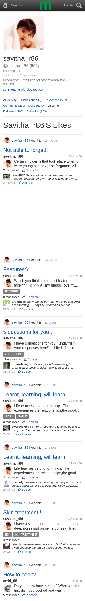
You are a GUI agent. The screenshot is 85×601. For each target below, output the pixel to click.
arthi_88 (10, 581)
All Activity (10, 100)
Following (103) (37, 111)
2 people (32, 170)
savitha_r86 (13, 156)
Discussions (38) (30, 100)
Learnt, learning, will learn (34, 394)
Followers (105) (13, 111)
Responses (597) (55, 100)
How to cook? (19, 574)
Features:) (15, 269)
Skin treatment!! (22, 512)
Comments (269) (14, 105)
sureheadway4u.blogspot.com (24, 89)
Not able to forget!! (25, 150)
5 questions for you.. (27, 332)
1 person (32, 297)
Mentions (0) (36, 105)
